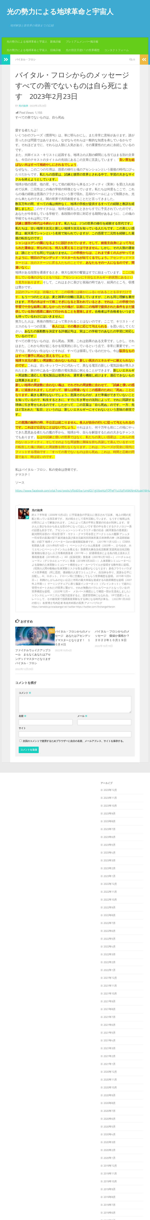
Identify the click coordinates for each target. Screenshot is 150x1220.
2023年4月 (110, 852)
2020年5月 (110, 1126)
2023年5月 (110, 844)
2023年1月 (110, 875)
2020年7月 (110, 1110)
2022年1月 (110, 969)
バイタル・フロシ (26, 59)
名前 (22, 715)
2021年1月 (110, 1063)
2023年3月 (110, 860)
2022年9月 (110, 907)
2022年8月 (110, 915)
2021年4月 (110, 1040)
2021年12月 (110, 977)
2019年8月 (110, 1196)
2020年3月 (110, 1142)
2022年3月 (110, 954)
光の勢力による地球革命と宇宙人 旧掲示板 (34, 50)
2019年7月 (110, 1204)
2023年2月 (110, 868)
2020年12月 (110, 1071)
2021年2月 (110, 1056)
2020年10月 (110, 1087)
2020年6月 (110, 1118)
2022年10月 (110, 899)
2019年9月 (110, 1189)
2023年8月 (110, 821)
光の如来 (23, 105)
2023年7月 (110, 829)
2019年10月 (110, 1181)
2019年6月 (110, 1212)
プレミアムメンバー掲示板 (82, 41)
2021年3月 (110, 1048)
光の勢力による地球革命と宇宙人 (60, 11)
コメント (25, 692)
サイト (22, 728)
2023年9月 (110, 813)
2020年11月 (110, 1079)
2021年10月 (110, 993)
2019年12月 (110, 1165)
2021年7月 (110, 1016)
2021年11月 (110, 985)
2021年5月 (110, 1032)
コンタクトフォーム (116, 50)
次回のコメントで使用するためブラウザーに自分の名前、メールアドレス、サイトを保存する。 (74, 740)
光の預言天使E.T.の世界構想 (83, 50)
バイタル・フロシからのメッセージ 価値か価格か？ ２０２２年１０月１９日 (113, 636)
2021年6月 (110, 1024)
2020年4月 (110, 1134)
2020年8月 (110, 1102)
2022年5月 (110, 938)
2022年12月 (110, 883)
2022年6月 (110, 930)
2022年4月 (110, 946)
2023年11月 (110, 797)
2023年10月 (110, 805)
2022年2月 (110, 962)
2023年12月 (110, 789)
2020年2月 (110, 1149)
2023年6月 (110, 836)
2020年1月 (110, 1157)
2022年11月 (110, 891)
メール (82, 715)
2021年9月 (110, 1001)
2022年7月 (110, 922)
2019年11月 (110, 1173)
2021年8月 (110, 1009)
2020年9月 (110, 1095)
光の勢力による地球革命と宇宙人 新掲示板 (34, 41)
